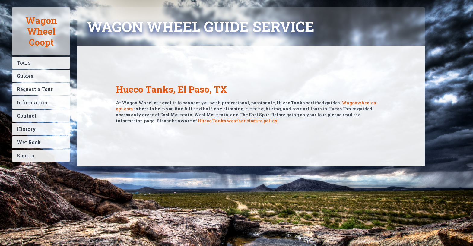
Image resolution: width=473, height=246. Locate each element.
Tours (24, 62)
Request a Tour (35, 89)
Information (32, 102)
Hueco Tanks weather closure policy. (238, 121)
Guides (25, 76)
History (26, 129)
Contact (27, 115)
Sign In (25, 155)
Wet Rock (29, 142)
